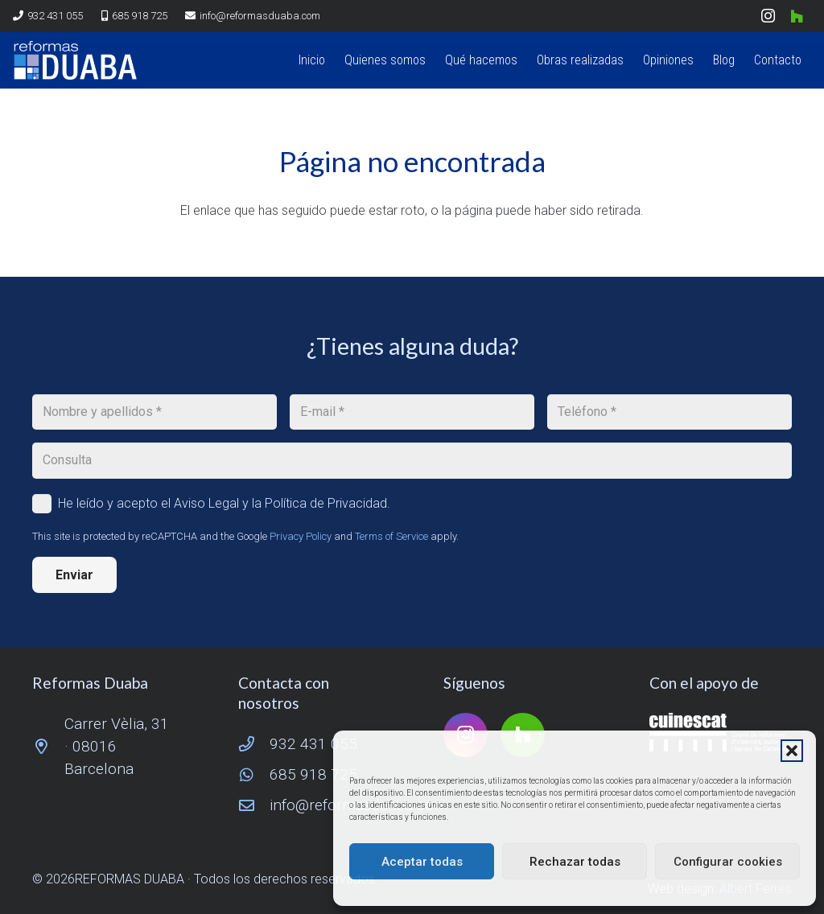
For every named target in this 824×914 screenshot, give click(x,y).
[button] (792, 751)
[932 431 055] (254, 743)
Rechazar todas (574, 861)
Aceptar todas (422, 861)
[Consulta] (412, 461)
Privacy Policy (301, 536)
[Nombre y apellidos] (154, 412)
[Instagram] (767, 16)
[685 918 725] (254, 774)
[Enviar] (74, 575)
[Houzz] (796, 16)
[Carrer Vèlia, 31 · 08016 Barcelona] (48, 746)
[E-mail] (412, 412)
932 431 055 (313, 744)
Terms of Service (391, 536)
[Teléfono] (669, 412)
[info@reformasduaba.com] (254, 805)
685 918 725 (313, 774)
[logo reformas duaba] (75, 60)
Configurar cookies (728, 861)
